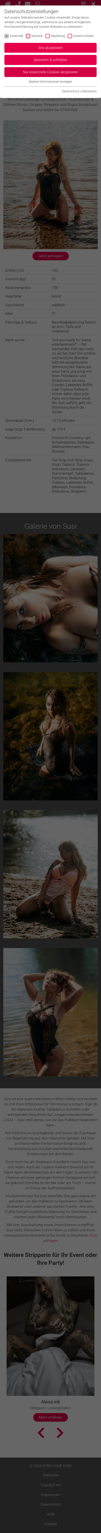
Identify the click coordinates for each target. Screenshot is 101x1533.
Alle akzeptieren (50, 48)
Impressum (89, 91)
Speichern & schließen (50, 60)
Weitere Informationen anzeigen (50, 81)
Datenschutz (70, 91)
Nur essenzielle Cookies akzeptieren (50, 72)
